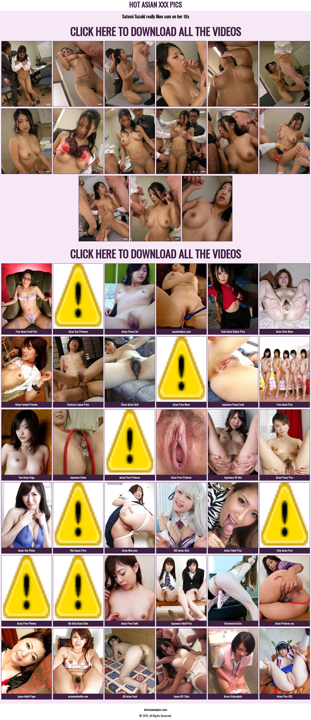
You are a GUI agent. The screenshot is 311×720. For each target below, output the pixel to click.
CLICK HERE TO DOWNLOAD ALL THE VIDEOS (155, 31)
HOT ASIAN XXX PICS (155, 5)
